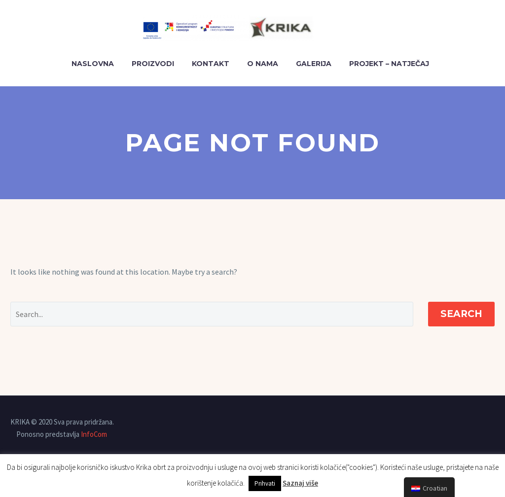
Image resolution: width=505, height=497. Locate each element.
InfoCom (94, 434)
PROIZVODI (153, 63)
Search (461, 314)
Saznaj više (300, 483)
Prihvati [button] (264, 483)
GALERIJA (313, 63)
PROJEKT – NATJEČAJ (389, 63)
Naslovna (93, 63)
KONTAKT (210, 63)
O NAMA (262, 63)
